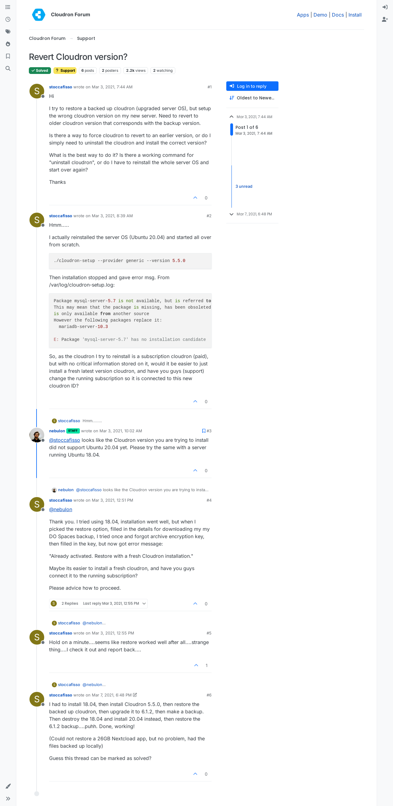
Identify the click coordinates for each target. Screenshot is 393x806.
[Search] (8, 69)
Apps (303, 15)
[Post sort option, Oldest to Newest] (252, 98)
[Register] (385, 20)
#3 (209, 430)
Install (355, 15)
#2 (209, 215)
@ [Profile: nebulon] (60, 509)
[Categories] (8, 7)
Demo (320, 15)
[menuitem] (385, 7)
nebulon (57, 430)
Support (65, 70)
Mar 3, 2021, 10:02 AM (120, 430)
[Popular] (8, 44)
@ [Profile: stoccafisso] (64, 440)
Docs (338, 15)
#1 (210, 86)
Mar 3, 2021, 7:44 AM (112, 86)
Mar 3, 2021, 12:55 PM (113, 633)
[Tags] (8, 32)
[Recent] (8, 20)
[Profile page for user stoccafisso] (36, 91)
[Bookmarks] (8, 56)
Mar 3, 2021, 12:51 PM (112, 500)
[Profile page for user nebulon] (36, 435)
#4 (209, 500)
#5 (209, 633)
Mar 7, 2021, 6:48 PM (112, 694)
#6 (209, 694)
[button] (8, 786)
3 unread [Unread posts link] (243, 186)
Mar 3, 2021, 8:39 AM (112, 215)
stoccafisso (60, 86)
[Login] (385, 7)
